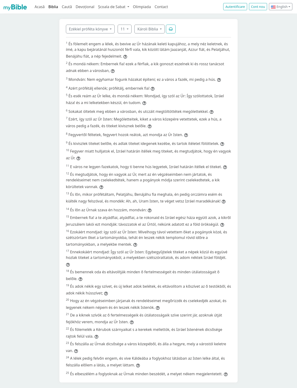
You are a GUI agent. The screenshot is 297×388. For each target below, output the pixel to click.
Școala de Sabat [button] (112, 6)
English (279, 6)
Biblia (53, 6)
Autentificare (235, 6)
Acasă (40, 6)
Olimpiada (142, 6)
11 (123, 29)
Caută (67, 6)
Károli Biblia (148, 29)
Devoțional (85, 6)
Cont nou (258, 6)
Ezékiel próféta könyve (89, 29)
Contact (161, 6)
